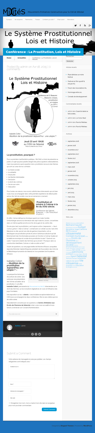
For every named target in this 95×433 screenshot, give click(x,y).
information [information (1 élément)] (72, 248)
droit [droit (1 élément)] (70, 238)
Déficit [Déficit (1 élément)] (77, 240)
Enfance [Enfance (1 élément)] (76, 245)
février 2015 (72, 201)
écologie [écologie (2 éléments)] (69, 267)
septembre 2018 (73, 141)
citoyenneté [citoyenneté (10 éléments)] (73, 233)
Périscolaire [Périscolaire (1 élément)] (76, 254)
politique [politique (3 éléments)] (69, 254)
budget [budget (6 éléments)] (82, 227)
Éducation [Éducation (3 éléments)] (80, 265)
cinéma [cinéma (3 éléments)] (74, 231)
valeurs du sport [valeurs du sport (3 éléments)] (72, 261)
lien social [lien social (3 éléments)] (76, 250)
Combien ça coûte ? (49, 19)
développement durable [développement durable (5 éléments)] (74, 243)
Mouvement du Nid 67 (37, 286)
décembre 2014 (73, 210)
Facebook (36, 334)
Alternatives (70, 19)
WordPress (87, 428)
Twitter (39, 334)
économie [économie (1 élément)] (74, 267)
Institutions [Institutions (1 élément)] (78, 248)
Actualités (22, 58)
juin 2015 (71, 188)
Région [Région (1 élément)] (80, 254)
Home (9, 58)
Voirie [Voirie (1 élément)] (74, 265)
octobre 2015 (72, 180)
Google (32, 334)
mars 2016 (71, 167)
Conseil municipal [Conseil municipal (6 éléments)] (75, 236)
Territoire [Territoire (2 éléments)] (69, 258)
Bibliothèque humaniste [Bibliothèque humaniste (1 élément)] (72, 227)
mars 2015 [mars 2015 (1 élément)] (83, 250)
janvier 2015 (72, 205)
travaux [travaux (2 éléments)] (74, 258)
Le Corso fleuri (81, 118)
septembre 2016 (73, 163)
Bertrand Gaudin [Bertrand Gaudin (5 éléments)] (74, 225)
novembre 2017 (73, 150)
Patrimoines (28, 19)
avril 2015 (71, 192)
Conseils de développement (77, 96)
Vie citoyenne (19, 19)
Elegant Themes (67, 428)
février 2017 (72, 158)
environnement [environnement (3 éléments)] (72, 247)
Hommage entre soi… (75, 92)
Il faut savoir (60, 19)
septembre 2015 (73, 184)
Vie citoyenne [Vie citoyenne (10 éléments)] (74, 262)
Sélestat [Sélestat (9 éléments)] (82, 256)
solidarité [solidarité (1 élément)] (68, 256)
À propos (9, 19)
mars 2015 (71, 197)
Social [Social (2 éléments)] (85, 254)
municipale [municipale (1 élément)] (68, 252)
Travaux (37, 19)
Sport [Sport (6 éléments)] (73, 256)
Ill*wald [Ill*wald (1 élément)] (83, 247)
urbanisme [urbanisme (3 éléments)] (81, 258)
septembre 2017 (73, 154)
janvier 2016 (72, 171)
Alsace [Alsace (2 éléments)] (68, 223)
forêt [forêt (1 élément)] (80, 247)
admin (24, 66)
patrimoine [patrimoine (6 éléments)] (77, 251)
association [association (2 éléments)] (80, 223)
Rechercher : (70, 56)
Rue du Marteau (81, 122)
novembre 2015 (73, 175)
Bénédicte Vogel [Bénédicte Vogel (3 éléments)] (72, 229)
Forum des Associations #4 (77, 88)
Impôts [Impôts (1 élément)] (67, 248)
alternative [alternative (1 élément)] (73, 223)
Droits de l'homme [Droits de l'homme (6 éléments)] (73, 239)
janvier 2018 (72, 145)
